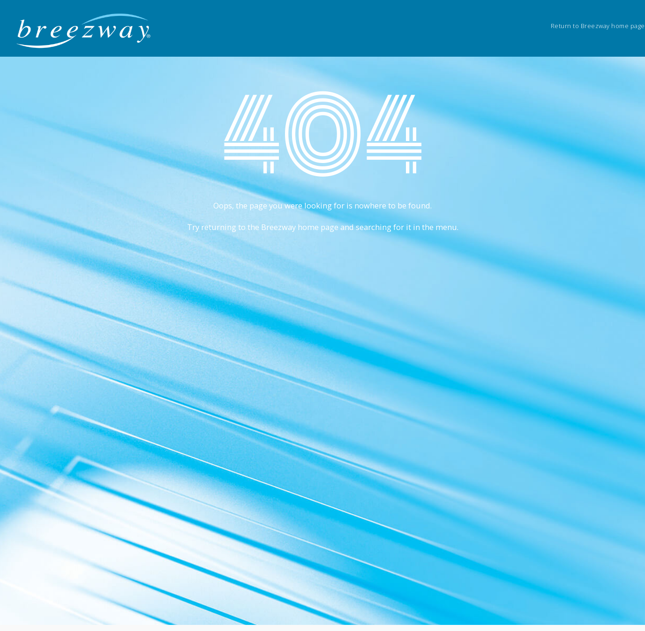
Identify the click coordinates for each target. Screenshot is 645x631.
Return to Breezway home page (598, 26)
